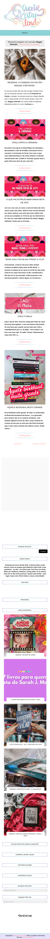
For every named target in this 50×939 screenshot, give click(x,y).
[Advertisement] (25, 484)
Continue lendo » (25, 111)
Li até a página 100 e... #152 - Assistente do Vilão (25, 744)
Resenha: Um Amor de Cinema (25, 655)
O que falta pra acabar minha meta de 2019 (25, 201)
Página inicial (18, 443)
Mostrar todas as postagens (29, 44)
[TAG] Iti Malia (25, 316)
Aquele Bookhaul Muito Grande (25, 407)
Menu (25, 33)
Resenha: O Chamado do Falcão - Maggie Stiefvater (25, 84)
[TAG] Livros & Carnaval (25, 142)
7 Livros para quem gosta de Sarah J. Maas (25, 699)
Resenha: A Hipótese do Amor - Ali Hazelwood (25, 789)
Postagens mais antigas (39, 443)
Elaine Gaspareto (28, 937)
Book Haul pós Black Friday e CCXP (25, 259)
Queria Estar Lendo (19, 935)
